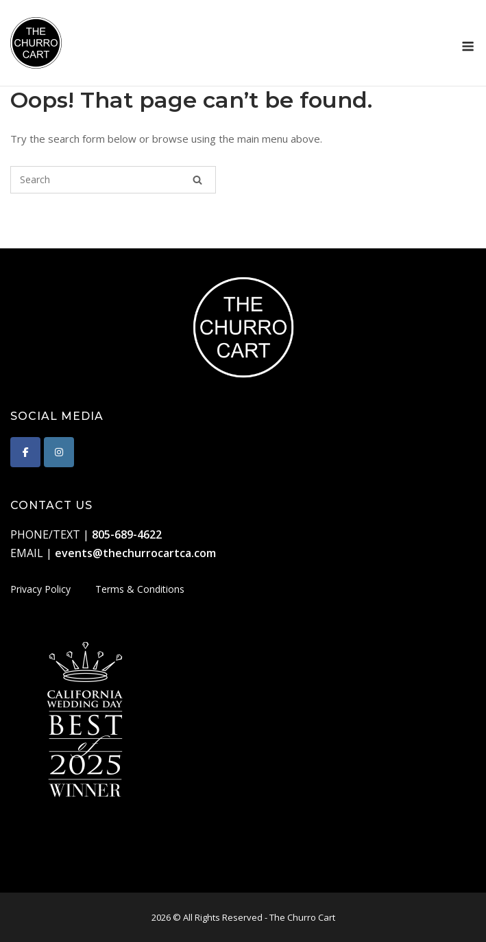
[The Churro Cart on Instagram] (59, 452)
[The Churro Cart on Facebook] (25, 452)
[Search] (197, 179)
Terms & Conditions (139, 589)
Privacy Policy (40, 589)
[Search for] (113, 179)
